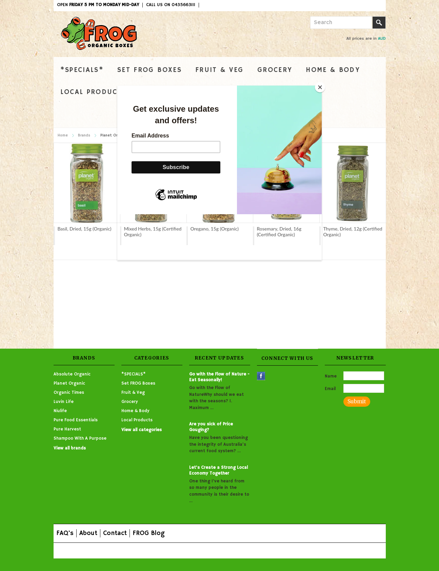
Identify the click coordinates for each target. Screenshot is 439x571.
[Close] (320, 87)
